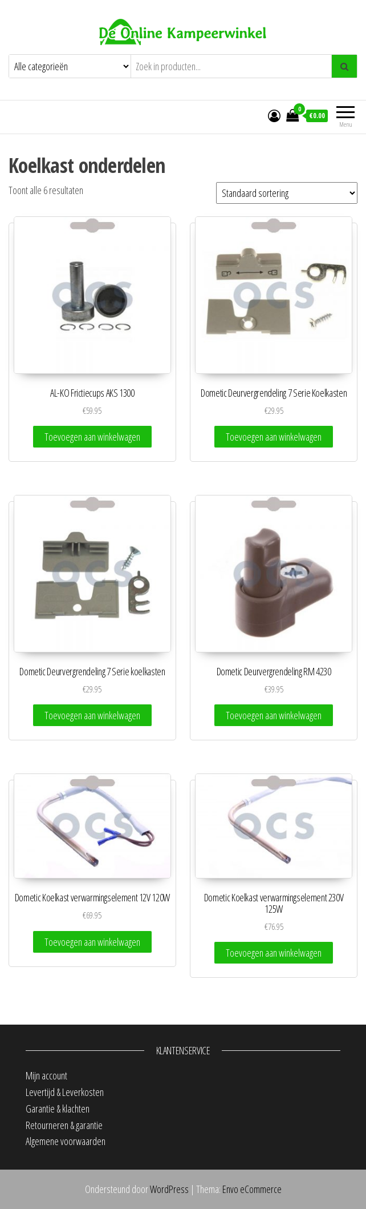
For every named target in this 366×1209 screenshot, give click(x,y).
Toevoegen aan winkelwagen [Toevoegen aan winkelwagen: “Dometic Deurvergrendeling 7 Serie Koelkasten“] (274, 437)
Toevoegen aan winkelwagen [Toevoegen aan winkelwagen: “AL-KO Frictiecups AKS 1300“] (92, 437)
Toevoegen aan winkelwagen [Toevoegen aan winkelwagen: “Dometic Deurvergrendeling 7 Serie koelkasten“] (92, 715)
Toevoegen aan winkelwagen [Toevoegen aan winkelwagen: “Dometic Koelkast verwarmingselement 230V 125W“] (274, 953)
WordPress (169, 1189)
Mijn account (46, 1075)
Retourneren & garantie (64, 1125)
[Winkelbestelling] (286, 193)
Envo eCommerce (252, 1189)
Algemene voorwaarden (65, 1141)
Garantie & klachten (58, 1108)
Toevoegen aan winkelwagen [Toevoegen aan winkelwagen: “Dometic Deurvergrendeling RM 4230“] (274, 715)
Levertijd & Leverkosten (65, 1092)
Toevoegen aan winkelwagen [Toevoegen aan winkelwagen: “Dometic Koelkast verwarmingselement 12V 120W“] (92, 942)
